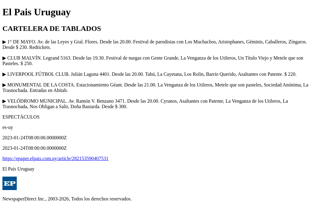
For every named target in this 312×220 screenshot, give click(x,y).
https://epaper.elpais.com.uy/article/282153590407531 (55, 158)
